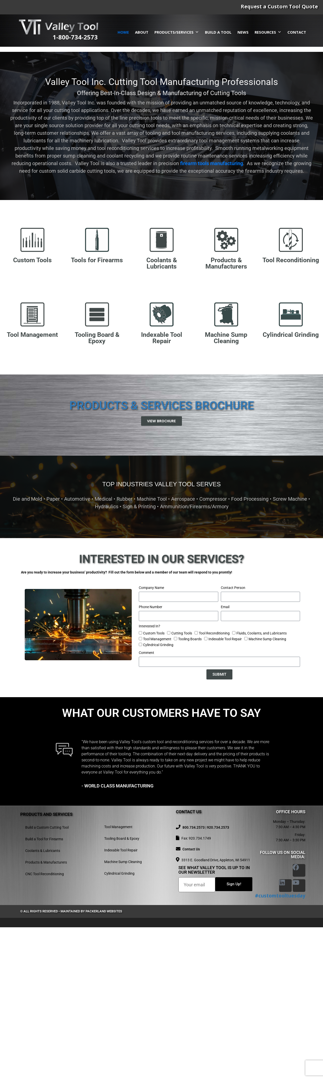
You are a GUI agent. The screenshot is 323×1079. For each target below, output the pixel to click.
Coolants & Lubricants (42, 1002)
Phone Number (150, 759)
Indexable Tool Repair (225, 791)
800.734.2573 (193, 979)
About (141, 32)
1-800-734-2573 (75, 37)
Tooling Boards (190, 791)
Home (123, 32)
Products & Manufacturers (46, 1014)
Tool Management (157, 791)
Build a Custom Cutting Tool (47, 979)
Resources (268, 32)
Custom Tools (154, 785)
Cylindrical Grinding (158, 797)
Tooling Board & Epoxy (121, 990)
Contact (296, 32)
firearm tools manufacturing (211, 315)
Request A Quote (70, 158)
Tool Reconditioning (214, 785)
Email (225, 759)
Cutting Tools (181, 785)
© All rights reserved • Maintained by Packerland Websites (71, 1063)
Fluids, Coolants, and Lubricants (261, 785)
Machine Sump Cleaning (267, 791)
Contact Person (233, 739)
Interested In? (149, 778)
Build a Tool (218, 32)
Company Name (151, 739)
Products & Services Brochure (161, 557)
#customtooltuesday (280, 1047)
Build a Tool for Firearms (44, 991)
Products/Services (176, 32)
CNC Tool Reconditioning (44, 1026)
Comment (146, 804)
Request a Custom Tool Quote (279, 6)
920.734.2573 (218, 979)
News (243, 32)
